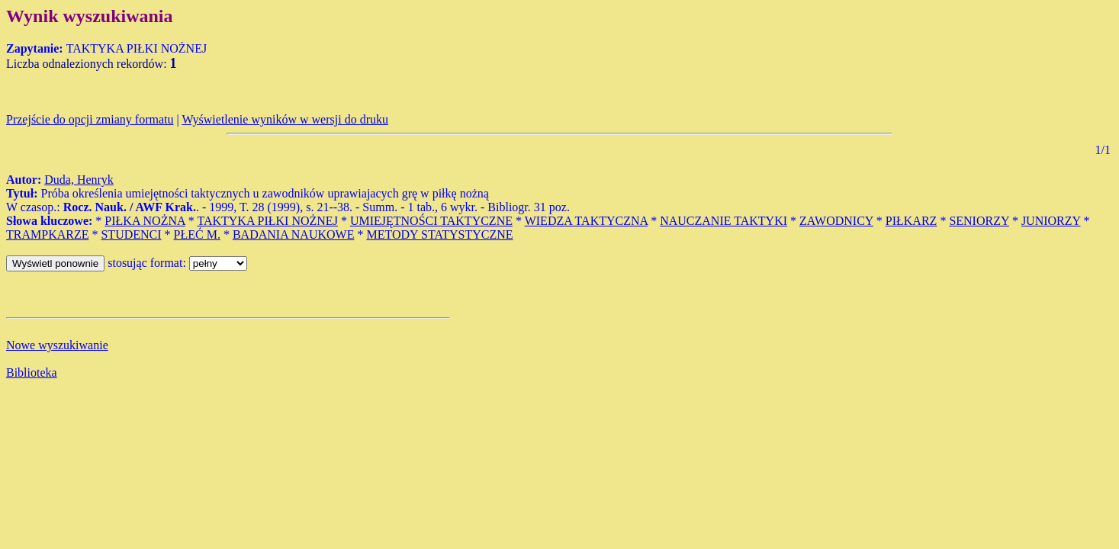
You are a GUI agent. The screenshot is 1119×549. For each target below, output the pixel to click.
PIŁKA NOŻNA (145, 220)
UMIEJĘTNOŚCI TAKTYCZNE (431, 220)
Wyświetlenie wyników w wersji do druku (285, 119)
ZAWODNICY (836, 220)
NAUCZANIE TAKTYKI (723, 220)
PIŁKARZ (911, 220)
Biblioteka (31, 372)
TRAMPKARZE (47, 234)
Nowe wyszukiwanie (57, 345)
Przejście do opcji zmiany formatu (89, 119)
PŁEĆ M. (197, 234)
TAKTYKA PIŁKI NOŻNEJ (267, 220)
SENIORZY (979, 220)
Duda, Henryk (79, 179)
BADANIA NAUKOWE (294, 234)
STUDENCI (131, 234)
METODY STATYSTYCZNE (439, 234)
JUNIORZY (1051, 220)
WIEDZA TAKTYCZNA (586, 220)
